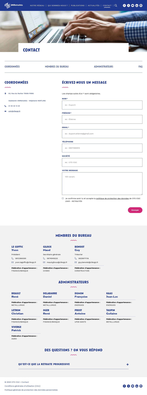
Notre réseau (37, 5)
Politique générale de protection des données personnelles (31, 390)
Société (66, 156)
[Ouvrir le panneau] (127, 364)
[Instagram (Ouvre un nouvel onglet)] (140, 5)
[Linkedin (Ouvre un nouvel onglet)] (136, 5)
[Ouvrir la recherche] (116, 5)
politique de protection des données (112, 198)
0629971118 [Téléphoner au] (83, 258)
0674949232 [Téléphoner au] (52, 258)
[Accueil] (14, 5)
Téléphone (67, 142)
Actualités (93, 5)
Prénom (66, 113)
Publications (77, 5)
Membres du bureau (57, 66)
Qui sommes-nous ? (58, 5)
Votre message (70, 170)
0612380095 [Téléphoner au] (20, 258)
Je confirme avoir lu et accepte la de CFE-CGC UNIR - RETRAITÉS (102, 199)
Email (65, 127)
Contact (107, 5)
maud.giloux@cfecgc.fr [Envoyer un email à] (57, 262)
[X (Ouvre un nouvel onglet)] (128, 5)
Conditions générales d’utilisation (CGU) (22, 386)
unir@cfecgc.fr (14, 111)
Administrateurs (103, 66)
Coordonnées (12, 66)
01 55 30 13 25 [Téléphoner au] (14, 106)
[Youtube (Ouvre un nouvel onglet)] (132, 5)
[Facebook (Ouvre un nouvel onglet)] (124, 5)
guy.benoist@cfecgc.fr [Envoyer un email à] (88, 262)
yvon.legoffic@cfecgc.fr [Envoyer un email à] (25, 262)
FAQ (140, 66)
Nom (65, 99)
